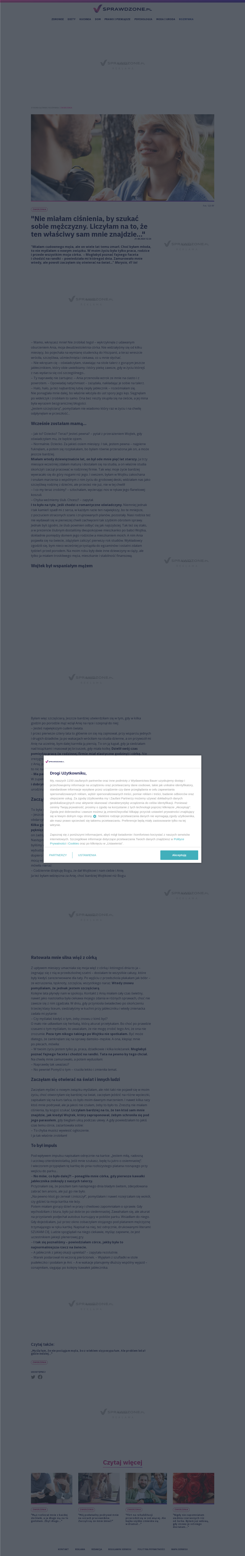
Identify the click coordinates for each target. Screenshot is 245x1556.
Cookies (73, 843)
